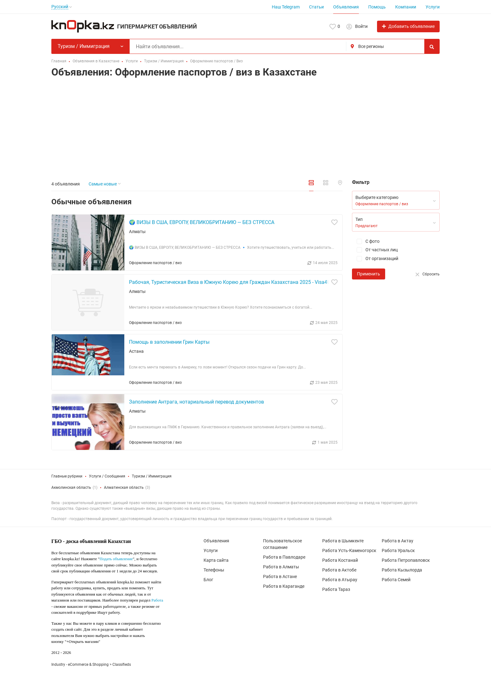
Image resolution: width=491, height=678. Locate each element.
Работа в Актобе (339, 569)
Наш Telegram (286, 6)
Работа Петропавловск (406, 560)
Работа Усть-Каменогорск (349, 550)
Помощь (377, 6)
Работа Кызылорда (402, 569)
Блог (208, 579)
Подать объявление (116, 558)
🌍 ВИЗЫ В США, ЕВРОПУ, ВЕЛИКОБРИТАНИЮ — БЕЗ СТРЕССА (201, 222)
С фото (366, 241)
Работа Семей (396, 579)
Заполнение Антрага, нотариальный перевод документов (196, 402)
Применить (368, 273)
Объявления (346, 6)
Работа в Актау (397, 540)
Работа (157, 600)
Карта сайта (216, 560)
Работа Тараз (336, 589)
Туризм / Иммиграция (152, 476)
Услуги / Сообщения (107, 476)
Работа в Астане (280, 576)
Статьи (316, 6)
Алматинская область (124, 487)
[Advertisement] (245, 130)
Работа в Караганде (283, 586)
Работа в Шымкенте (343, 540)
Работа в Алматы (281, 566)
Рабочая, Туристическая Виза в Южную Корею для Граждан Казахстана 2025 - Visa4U (229, 282)
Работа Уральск (398, 550)
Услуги (433, 6)
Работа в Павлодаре (284, 557)
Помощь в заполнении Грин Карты (169, 342)
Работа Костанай (340, 560)
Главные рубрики (66, 476)
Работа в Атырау (339, 579)
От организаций (375, 258)
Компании (405, 6)
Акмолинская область (71, 487)
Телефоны (214, 569)
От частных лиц (375, 250)
